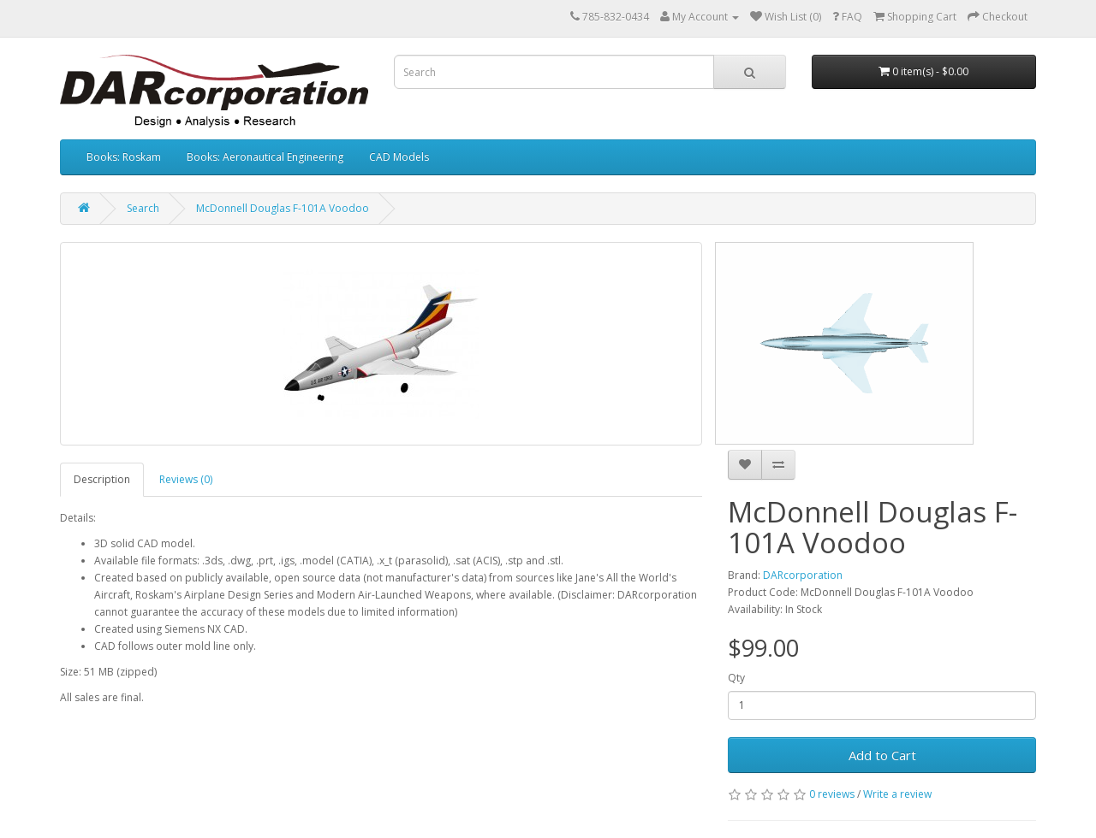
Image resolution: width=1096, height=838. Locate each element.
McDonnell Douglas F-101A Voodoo (282, 208)
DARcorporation (803, 575)
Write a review (897, 794)
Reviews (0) (185, 479)
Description (102, 479)
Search (143, 208)
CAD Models (399, 157)
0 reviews (832, 794)
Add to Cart (882, 755)
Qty (736, 677)
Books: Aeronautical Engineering (265, 157)
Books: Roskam (123, 157)
